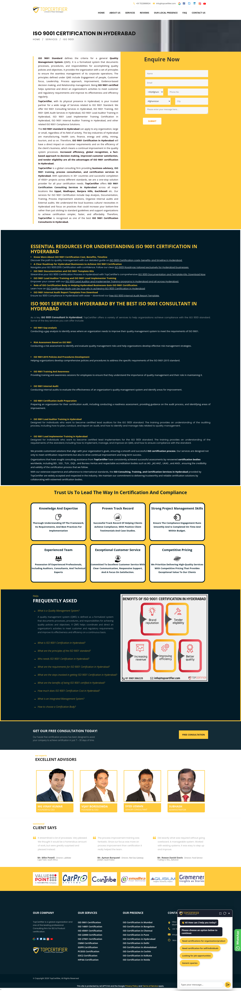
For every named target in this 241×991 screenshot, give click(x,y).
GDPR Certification (88, 947)
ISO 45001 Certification (90, 930)
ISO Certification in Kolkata (137, 955)
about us (114, 12)
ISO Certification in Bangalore (138, 926)
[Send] (228, 985)
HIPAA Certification (88, 959)
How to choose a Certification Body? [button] (55, 707)
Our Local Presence (166, 12)
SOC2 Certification (87, 955)
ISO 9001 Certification (89, 922)
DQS (73, 463)
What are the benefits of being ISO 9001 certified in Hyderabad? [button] (69, 683)
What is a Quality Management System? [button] (56, 611)
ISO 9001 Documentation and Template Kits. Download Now (171, 274)
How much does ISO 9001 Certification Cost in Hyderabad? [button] (67, 691)
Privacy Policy (131, 986)
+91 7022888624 (143, 3)
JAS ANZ (156, 463)
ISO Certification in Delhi (136, 943)
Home (101, 12)
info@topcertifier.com (164, 3)
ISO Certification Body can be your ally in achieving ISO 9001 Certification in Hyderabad (96, 288)
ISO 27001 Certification (90, 938)
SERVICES (52, 39)
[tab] (75, 611)
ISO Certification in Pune (136, 934)
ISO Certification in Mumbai (137, 922)
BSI (55, 463)
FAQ (184, 12)
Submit (152, 121)
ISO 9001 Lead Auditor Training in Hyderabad (58, 419)
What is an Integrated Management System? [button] (59, 699)
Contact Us (198, 12)
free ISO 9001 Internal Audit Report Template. (134, 295)
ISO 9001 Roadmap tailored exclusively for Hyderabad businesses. (152, 267)
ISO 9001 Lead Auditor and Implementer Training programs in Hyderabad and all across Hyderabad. (122, 281)
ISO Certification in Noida (136, 959)
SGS (61, 463)
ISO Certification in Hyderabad (139, 938)
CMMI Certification (88, 943)
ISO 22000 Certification (90, 934)
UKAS (166, 463)
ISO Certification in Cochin (137, 951)
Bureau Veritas (90, 463)
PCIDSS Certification (88, 951)
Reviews (144, 12)
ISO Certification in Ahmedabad (140, 947)
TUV (67, 463)
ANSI (178, 463)
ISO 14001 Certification (90, 926)
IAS (149, 463)
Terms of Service (150, 986)
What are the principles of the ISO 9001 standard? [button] (62, 651)
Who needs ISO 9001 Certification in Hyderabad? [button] (61, 659)
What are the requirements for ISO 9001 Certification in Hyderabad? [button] (72, 667)
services (130, 12)
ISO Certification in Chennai (137, 930)
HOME (36, 39)
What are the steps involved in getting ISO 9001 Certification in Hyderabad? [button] (75, 675)
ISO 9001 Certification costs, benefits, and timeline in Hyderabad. (146, 260)
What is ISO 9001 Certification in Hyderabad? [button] (59, 643)
